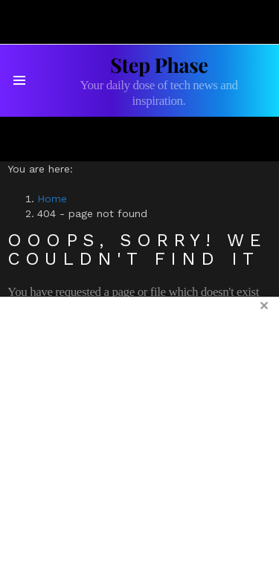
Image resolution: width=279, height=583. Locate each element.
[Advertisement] (139, 439)
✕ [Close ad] (264, 306)
